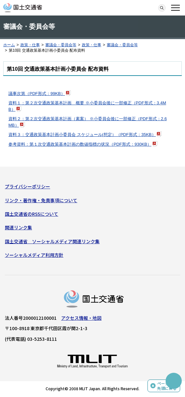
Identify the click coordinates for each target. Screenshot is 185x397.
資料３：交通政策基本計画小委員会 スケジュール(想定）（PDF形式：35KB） (82, 134)
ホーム (9, 45)
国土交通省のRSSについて (31, 214)
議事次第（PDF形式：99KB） (36, 93)
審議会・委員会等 (60, 45)
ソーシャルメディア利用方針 (34, 255)
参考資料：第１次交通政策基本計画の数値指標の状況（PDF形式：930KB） (79, 144)
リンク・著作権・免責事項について (41, 200)
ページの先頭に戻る (167, 386)
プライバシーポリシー (27, 186)
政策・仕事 (30, 45)
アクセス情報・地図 (81, 318)
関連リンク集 (18, 227)
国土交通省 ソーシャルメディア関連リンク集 (52, 241)
